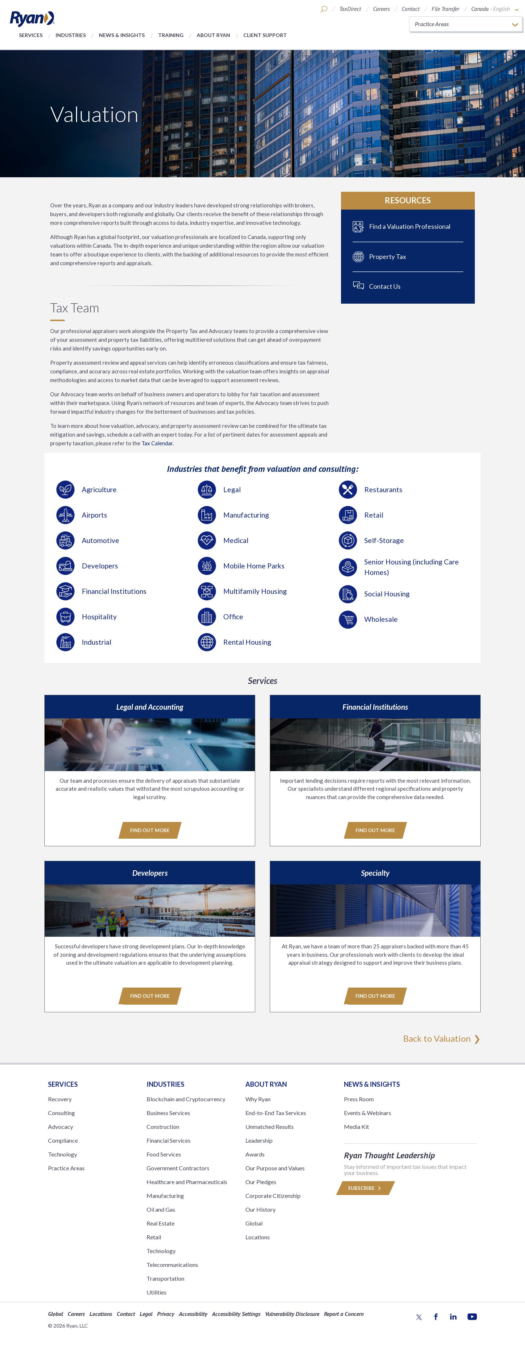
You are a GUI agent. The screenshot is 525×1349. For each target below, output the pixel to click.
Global (253, 1222)
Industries (71, 35)
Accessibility (193, 1313)
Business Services (168, 1112)
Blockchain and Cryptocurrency (186, 1098)
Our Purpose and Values (275, 1167)
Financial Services (169, 1140)
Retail (154, 1236)
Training (171, 35)
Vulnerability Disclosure (292, 1313)
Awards (255, 1153)
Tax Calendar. (157, 443)
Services (31, 35)
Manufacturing (165, 1195)
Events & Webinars (367, 1112)
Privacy (165, 1313)
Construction (163, 1126)
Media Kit (356, 1126)
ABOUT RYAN (266, 1084)
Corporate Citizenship (273, 1195)
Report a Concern (344, 1313)
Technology (62, 1153)
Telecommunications (172, 1264)
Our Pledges (260, 1181)
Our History (260, 1209)
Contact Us (385, 286)
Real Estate (161, 1222)
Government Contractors (178, 1167)
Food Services (164, 1153)
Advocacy (60, 1126)
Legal (146, 1313)
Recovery (60, 1098)
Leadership (259, 1140)
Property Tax (387, 256)
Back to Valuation (437, 1038)
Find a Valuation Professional (409, 226)
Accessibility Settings (236, 1313)
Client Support (265, 35)
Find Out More (150, 830)
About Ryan (213, 35)
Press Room (359, 1098)
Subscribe (365, 1188)
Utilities (157, 1291)
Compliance (63, 1140)
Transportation (165, 1278)
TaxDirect (350, 8)
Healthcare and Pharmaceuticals (187, 1181)
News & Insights (122, 35)
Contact (411, 8)
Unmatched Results (269, 1126)
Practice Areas (66, 1167)
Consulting (61, 1112)
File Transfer (445, 8)
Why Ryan (257, 1098)
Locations (257, 1236)
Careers (381, 8)
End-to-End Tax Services (275, 1112)
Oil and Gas (161, 1209)
